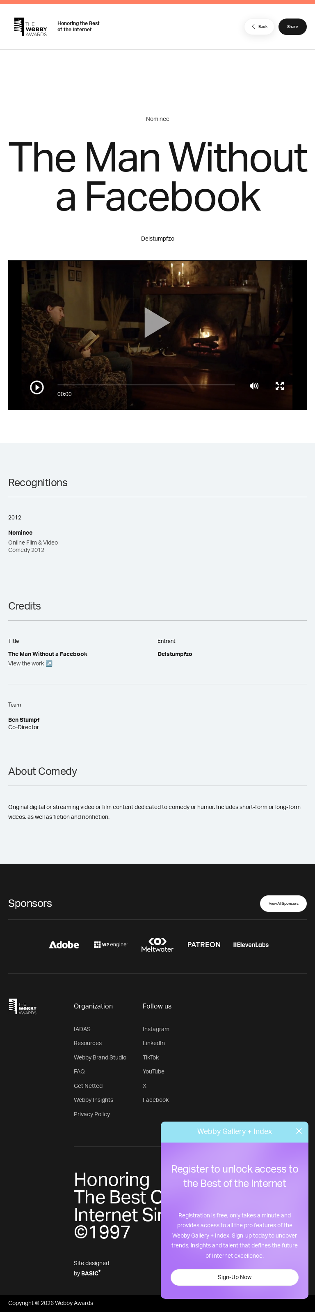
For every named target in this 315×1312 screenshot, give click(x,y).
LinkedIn (154, 1043)
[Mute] (254, 385)
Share (292, 27)
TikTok (151, 1058)
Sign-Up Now (234, 1277)
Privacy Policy (92, 1114)
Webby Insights (93, 1100)
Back (258, 26)
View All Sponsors (284, 904)
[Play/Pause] (37, 387)
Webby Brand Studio (100, 1058)
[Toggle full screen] (279, 385)
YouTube (153, 1072)
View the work (26, 664)
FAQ (79, 1072)
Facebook (156, 1100)
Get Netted (88, 1086)
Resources (88, 1043)
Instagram (156, 1029)
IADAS (82, 1029)
